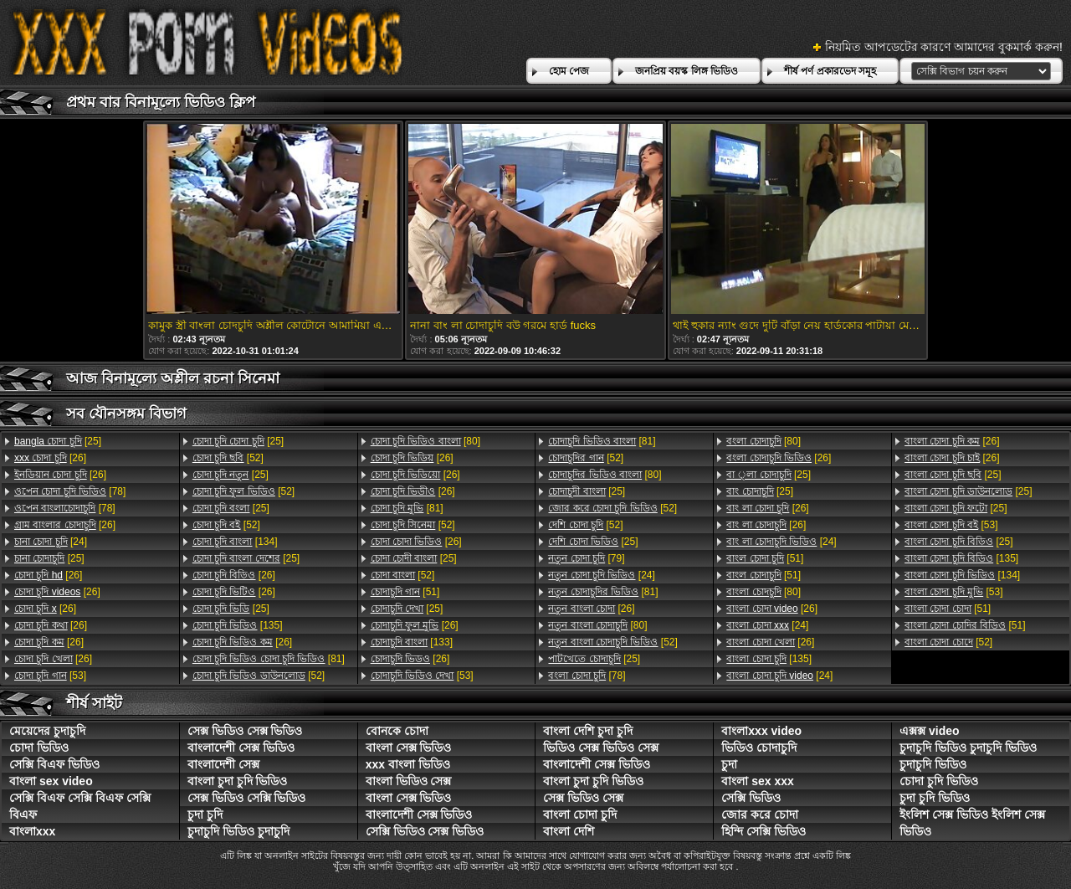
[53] (50, 675)
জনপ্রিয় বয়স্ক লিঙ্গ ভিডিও (686, 71)
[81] (268, 659)
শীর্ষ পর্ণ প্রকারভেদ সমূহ (830, 71)
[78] (70, 491)
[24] (50, 541)
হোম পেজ (569, 71)
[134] (235, 541)
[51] (405, 592)
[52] (228, 458)
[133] (412, 642)
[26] (50, 458)
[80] (425, 441)
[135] (237, 625)
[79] (586, 558)
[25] (57, 441)
